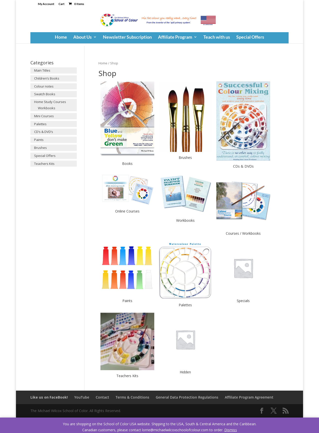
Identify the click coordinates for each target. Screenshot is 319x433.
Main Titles (42, 70)
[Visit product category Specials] (243, 272)
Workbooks (46, 108)
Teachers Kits (44, 163)
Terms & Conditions (132, 397)
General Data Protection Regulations (187, 397)
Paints (39, 139)
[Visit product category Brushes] (185, 121)
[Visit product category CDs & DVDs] (243, 126)
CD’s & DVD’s (43, 131)
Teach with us (216, 37)
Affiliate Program (175, 37)
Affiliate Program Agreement (249, 397)
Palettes (40, 124)
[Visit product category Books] (127, 124)
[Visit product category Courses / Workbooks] (243, 205)
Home (61, 37)
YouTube (81, 397)
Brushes (40, 147)
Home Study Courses (50, 102)
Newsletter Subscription (127, 37)
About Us (82, 37)
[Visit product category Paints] (127, 272)
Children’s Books (46, 78)
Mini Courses (44, 116)
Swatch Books (44, 94)
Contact (102, 397)
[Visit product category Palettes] (185, 275)
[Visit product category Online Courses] (127, 194)
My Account (46, 4)
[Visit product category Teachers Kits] (127, 346)
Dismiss (230, 430)
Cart (62, 4)
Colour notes (44, 86)
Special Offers (250, 37)
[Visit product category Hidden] (185, 344)
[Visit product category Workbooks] (185, 199)
